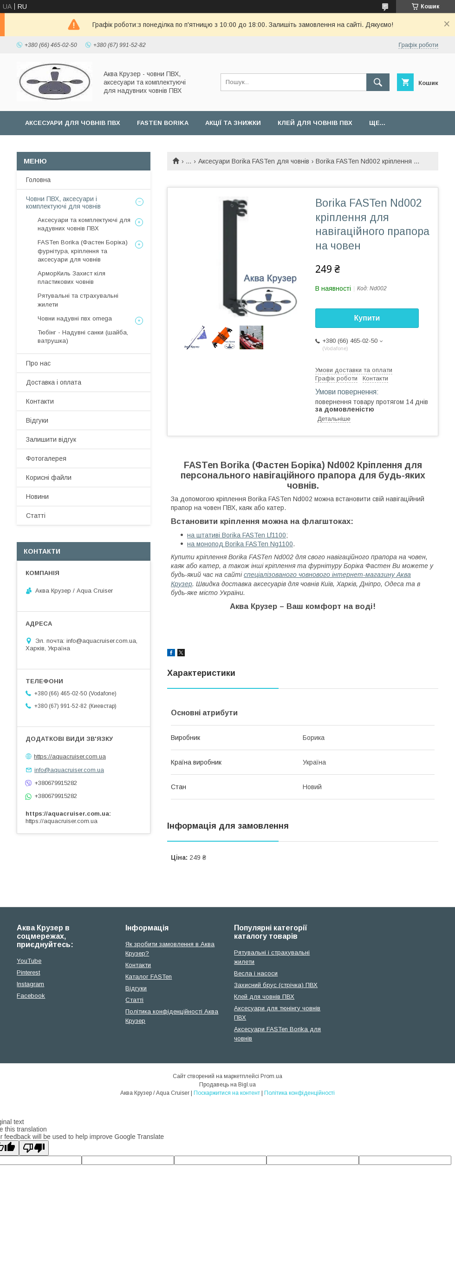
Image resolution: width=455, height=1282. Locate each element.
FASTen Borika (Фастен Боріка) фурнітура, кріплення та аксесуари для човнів (83, 250)
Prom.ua (271, 1076)
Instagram (30, 984)
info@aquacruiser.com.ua (69, 769)
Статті (36, 515)
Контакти (40, 401)
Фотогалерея (46, 458)
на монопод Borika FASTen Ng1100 (240, 544)
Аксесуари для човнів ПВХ (72, 122)
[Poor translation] (34, 1148)
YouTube (29, 960)
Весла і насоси (256, 973)
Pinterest (28, 972)
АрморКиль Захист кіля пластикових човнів (71, 277)
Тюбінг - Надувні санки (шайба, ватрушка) (83, 336)
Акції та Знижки (233, 122)
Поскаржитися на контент (227, 1093)
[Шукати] (378, 82)
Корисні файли (49, 477)
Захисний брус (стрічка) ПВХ (276, 984)
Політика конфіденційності (299, 1093)
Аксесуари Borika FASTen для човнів (253, 161)
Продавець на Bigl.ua (227, 1084)
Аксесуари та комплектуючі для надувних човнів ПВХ (84, 224)
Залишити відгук (51, 439)
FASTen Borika (162, 122)
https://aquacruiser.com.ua (70, 756)
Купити (367, 318)
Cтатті (134, 999)
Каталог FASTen (148, 976)
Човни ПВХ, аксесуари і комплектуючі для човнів (63, 202)
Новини (37, 496)
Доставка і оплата (53, 382)
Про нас (38, 363)
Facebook (31, 995)
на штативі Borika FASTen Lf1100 (236, 535)
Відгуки (37, 420)
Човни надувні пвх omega (75, 318)
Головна (38, 179)
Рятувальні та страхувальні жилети (78, 299)
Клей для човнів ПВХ (315, 122)
